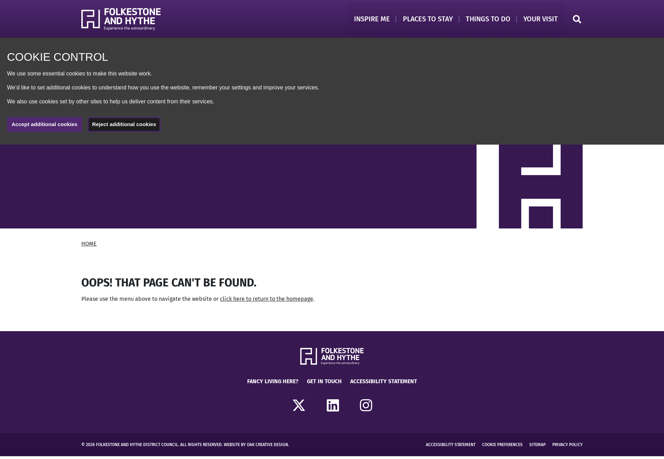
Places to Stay (425, 20)
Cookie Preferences (502, 447)
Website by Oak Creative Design (256, 447)
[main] (332, 240)
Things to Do (486, 20)
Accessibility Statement (383, 384)
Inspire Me (368, 20)
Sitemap (537, 447)
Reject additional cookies (128, 127)
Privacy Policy (567, 447)
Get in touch (324, 384)
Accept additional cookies (46, 127)
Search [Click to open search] (577, 20)
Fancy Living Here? (272, 384)
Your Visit (540, 20)
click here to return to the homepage (266, 301)
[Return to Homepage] (123, 20)
